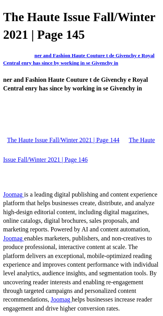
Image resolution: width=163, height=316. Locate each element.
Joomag (13, 194)
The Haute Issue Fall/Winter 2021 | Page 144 (63, 140)
